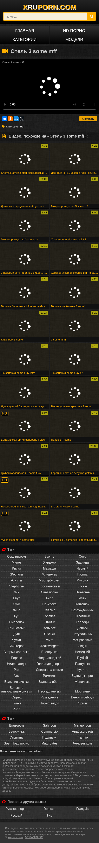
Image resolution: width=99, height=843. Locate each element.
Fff (87, 759)
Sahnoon (49, 725)
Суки (16, 604)
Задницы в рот (82, 675)
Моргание (82, 691)
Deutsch (49, 809)
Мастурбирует (49, 580)
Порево (16, 658)
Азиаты (16, 580)
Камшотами (16, 628)
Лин (16, 592)
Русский (16, 815)
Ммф (49, 640)
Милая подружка (12, 759)
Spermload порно (16, 743)
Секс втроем (16, 556)
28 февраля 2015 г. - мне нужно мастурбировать (47, 761)
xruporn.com (15, 837)
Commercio (49, 731)
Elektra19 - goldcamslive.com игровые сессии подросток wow (38, 767)
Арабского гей (82, 731)
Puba (16, 709)
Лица (16, 610)
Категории (25, 39)
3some (49, 556)
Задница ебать (49, 681)
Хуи (16, 616)
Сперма (49, 610)
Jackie (82, 586)
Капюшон (82, 604)
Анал (49, 598)
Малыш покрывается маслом (42, 787)
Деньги (82, 628)
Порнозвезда (49, 703)
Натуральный (82, 634)
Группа (82, 574)
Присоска (49, 604)
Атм (16, 675)
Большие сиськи (16, 681)
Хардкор (49, 562)
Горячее (49, 616)
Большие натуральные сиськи (16, 689)
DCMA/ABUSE (34, 837)
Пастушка (82, 664)
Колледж (82, 622)
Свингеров (17, 646)
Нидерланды (16, 664)
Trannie (82, 737)
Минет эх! (38, 778)
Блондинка (49, 652)
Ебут (16, 598)
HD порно (74, 30)
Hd (22, 126)
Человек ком (82, 743)
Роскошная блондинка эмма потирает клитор (33, 766)
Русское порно (16, 809)
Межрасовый (82, 640)
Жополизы (82, 681)
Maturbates (49, 743)
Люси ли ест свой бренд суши (29, 784)
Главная (24, 30)
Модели (74, 39)
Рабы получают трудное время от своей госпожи (54, 759)
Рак (16, 670)
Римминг (49, 675)
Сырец (17, 697)
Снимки (49, 622)
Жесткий (16, 574)
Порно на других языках (26, 802)
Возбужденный (82, 610)
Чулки (16, 640)
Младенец (49, 574)
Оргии (82, 703)
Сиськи (49, 634)
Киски (16, 568)
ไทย (49, 815)
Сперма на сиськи (49, 670)
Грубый (82, 658)
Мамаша (49, 568)
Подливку (49, 737)
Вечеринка (16, 731)
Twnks (16, 703)
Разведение (49, 697)
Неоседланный (49, 691)
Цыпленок (16, 622)
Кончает (49, 628)
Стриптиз (16, 737)
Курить (82, 670)
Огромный (82, 616)
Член (82, 598)
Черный (82, 568)
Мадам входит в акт (28, 772)
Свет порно (49, 592)
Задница (82, 562)
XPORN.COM (49, 7)
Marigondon (82, 725)
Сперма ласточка (16, 652)
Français (82, 809)
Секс (82, 556)
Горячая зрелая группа (56, 772)
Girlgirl (82, 646)
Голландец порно (49, 664)
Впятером (16, 725)
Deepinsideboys (82, 697)
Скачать (88, 118)
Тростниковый (49, 586)
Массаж (82, 580)
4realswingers (49, 646)
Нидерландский (49, 658)
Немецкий (82, 652)
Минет (16, 562)
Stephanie (16, 586)
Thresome (82, 592)
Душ (16, 634)
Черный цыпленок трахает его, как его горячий (45, 775)
